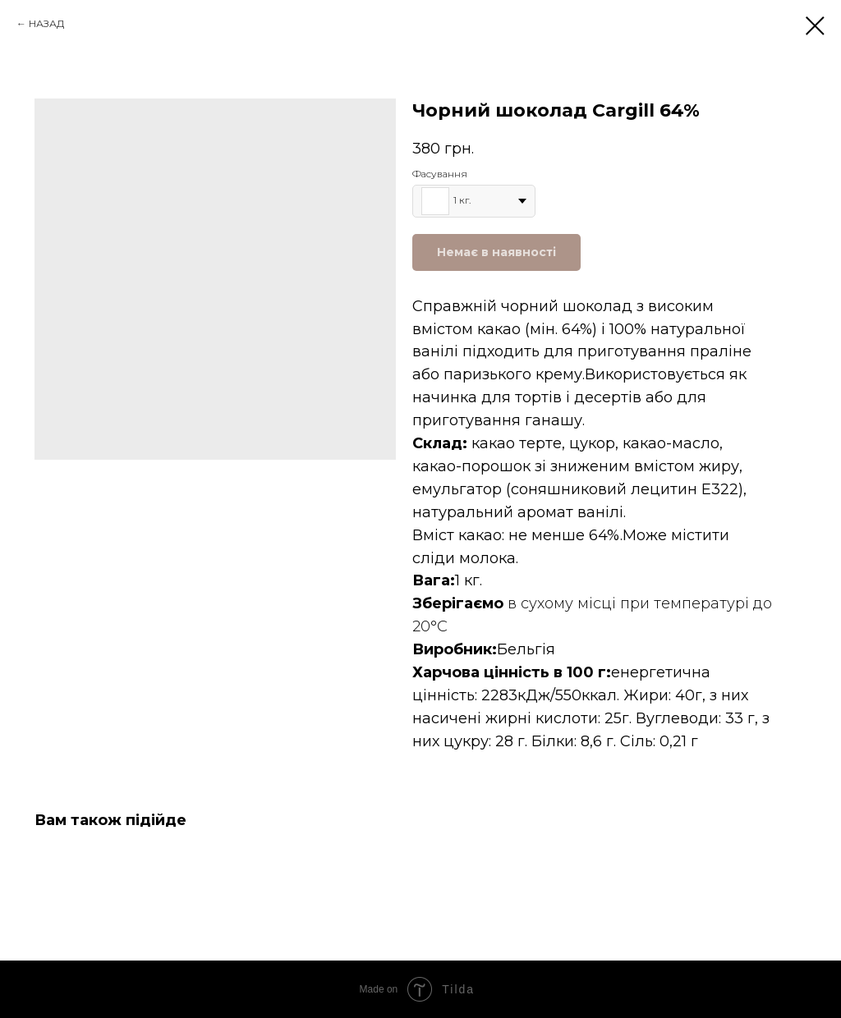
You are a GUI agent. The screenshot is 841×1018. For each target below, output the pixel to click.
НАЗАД (46, 23)
